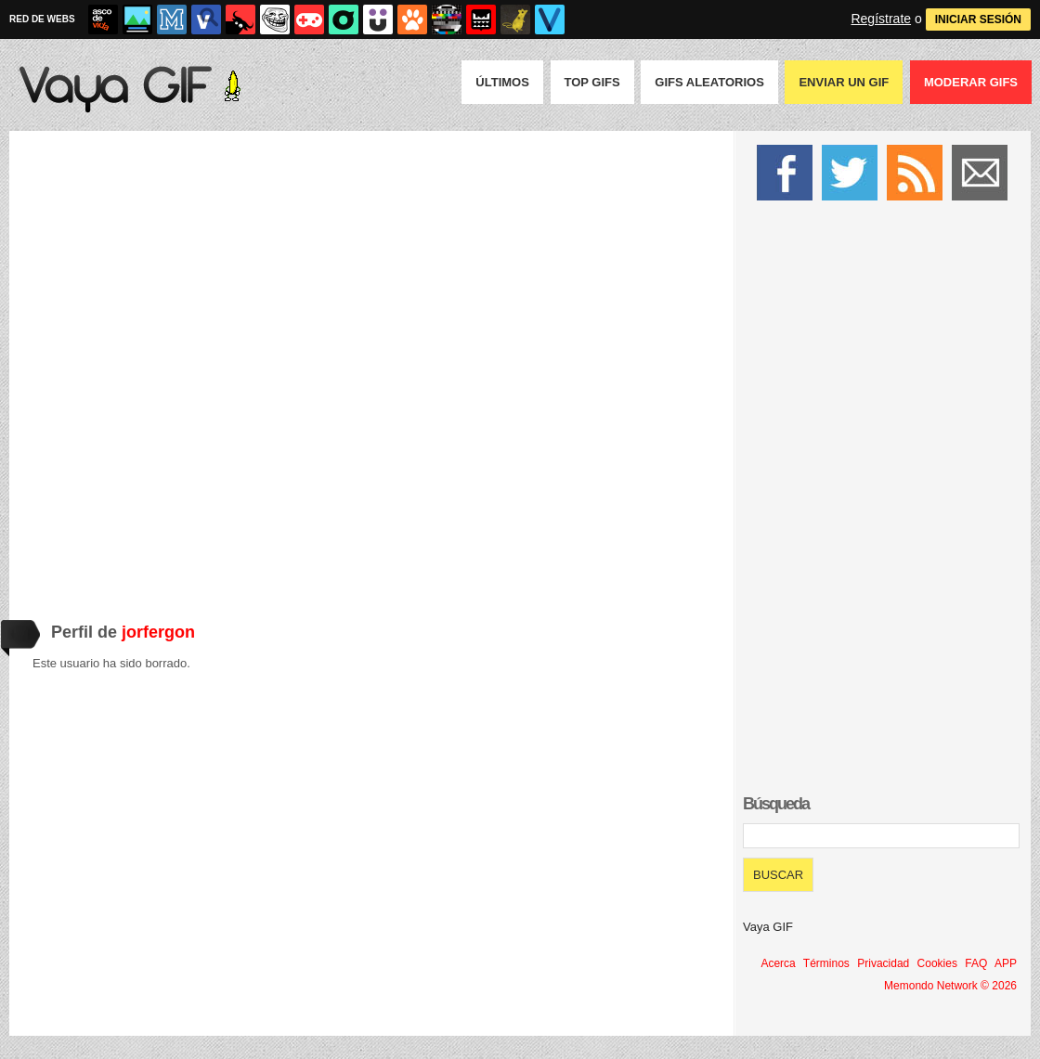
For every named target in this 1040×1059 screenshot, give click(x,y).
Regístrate (881, 18)
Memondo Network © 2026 (950, 985)
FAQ (976, 963)
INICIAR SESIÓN (978, 19)
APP (1005, 963)
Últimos (502, 82)
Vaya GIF (768, 927)
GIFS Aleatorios (709, 82)
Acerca (777, 963)
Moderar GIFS (971, 82)
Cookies (937, 963)
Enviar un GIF (844, 82)
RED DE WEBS (42, 19)
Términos (826, 963)
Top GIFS (592, 82)
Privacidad (883, 963)
